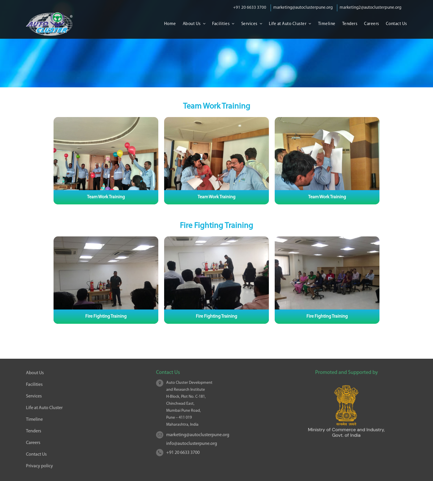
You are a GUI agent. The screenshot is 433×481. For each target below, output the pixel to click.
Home (170, 24)
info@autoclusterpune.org (192, 443)
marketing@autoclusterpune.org (303, 8)
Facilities (221, 24)
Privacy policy (40, 465)
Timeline (327, 24)
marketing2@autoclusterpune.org (370, 8)
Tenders (350, 24)
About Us (192, 24)
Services (249, 24)
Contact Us (396, 24)
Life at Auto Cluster (287, 24)
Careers (371, 24)
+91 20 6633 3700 (249, 8)
